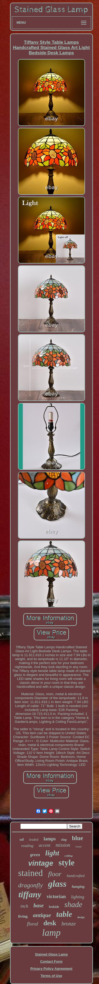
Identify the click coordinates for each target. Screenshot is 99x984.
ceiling (68, 855)
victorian (56, 896)
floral (32, 924)
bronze (69, 924)
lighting (77, 897)
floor (55, 874)
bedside (54, 907)
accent (44, 845)
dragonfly (30, 885)
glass (57, 884)
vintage (40, 863)
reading (27, 846)
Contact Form (51, 961)
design (80, 917)
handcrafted (76, 876)
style (66, 862)
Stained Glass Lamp (51, 954)
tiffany (29, 894)
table (64, 914)
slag (64, 839)
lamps (50, 838)
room (79, 846)
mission (63, 845)
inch (24, 906)
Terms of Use (51, 976)
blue (77, 838)
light (52, 853)
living (23, 916)
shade (73, 904)
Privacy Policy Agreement (51, 969)
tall (22, 839)
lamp (51, 933)
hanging (78, 887)
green (35, 855)
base (39, 905)
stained (30, 873)
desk (49, 923)
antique (42, 915)
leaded (33, 839)
